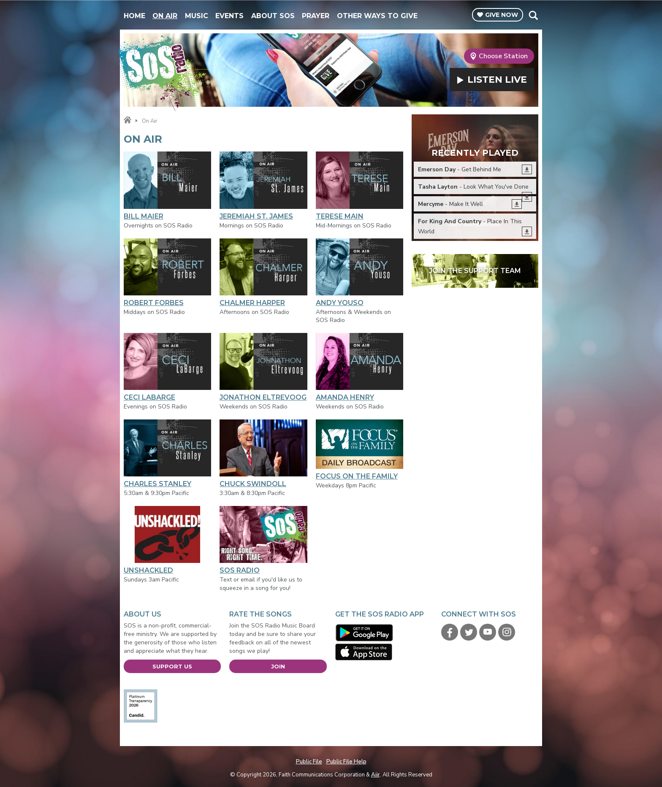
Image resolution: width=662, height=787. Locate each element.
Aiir (375, 775)
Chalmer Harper (263, 272)
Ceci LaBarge (168, 367)
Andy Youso (360, 272)
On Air (164, 16)
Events (229, 16)
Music (196, 16)
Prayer (315, 16)
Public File (309, 761)
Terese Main (360, 185)
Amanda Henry (360, 367)
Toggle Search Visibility (533, 15)
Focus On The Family (360, 449)
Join (278, 666)
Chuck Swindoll (263, 453)
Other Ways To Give (377, 16)
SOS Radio (263, 540)
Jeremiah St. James (263, 185)
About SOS (273, 16)
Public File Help (346, 761)
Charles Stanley (168, 453)
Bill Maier (168, 185)
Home (134, 16)
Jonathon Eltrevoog (263, 367)
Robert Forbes (168, 272)
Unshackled (168, 540)
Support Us (172, 666)
